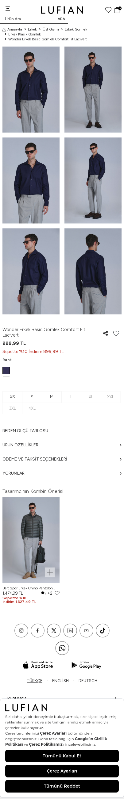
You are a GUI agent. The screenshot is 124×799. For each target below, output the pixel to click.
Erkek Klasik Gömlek (24, 34)
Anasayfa (12, 29)
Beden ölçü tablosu (25, 430)
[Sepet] (117, 10)
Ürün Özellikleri (62, 445)
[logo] (62, 10)
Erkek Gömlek (76, 29)
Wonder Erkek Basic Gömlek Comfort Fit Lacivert (47, 39)
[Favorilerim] (108, 10)
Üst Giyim (51, 29)
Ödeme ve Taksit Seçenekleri (62, 459)
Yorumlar (62, 473)
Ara (61, 19)
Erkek (32, 29)
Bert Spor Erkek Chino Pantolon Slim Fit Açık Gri (27, 588)
